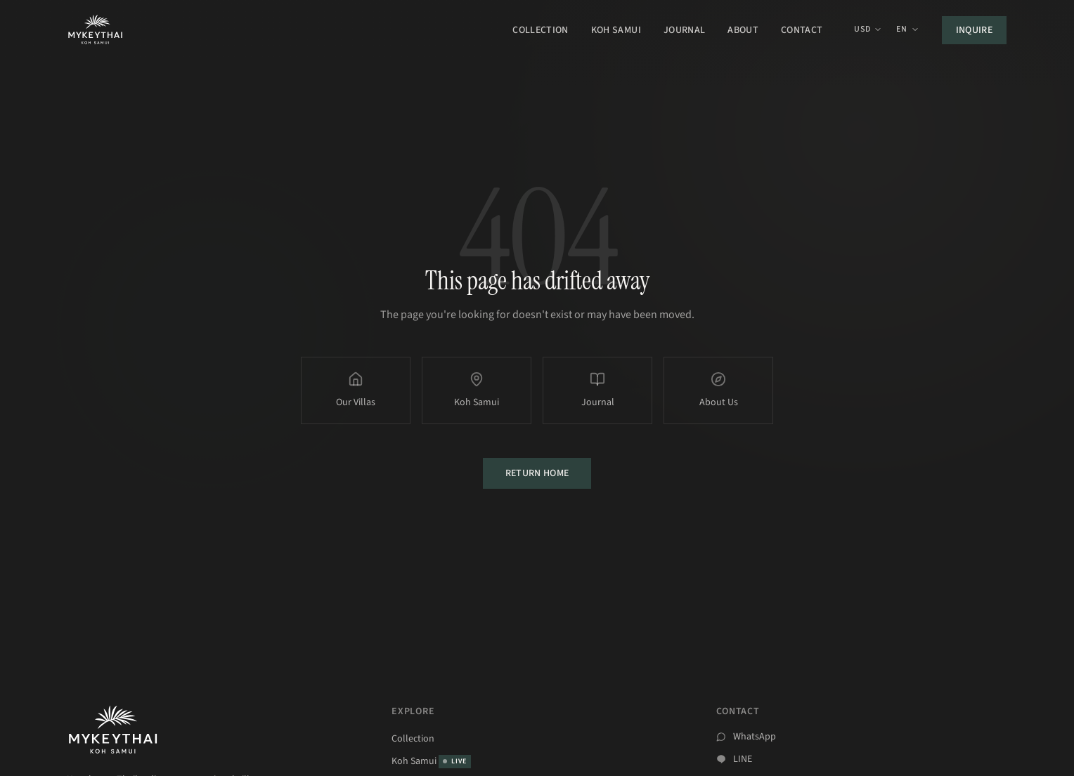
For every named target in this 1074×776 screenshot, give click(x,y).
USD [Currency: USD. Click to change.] (868, 29)
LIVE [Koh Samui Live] (455, 761)
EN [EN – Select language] (907, 29)
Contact (801, 30)
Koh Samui (616, 30)
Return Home (537, 473)
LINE (742, 759)
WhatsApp (754, 737)
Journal (684, 30)
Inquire (974, 30)
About (742, 30)
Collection (540, 30)
